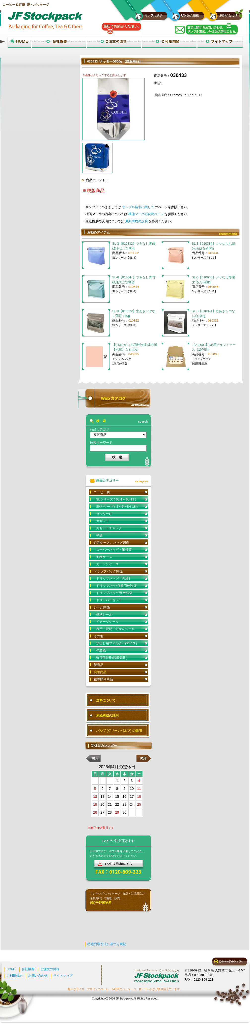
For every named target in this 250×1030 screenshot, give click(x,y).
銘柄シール (104, 614)
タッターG (103, 514)
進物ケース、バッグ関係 (111, 542)
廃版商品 (100, 672)
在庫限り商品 (103, 679)
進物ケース (104, 557)
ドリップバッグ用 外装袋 (114, 593)
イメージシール (107, 622)
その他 (98, 636)
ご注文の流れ (49, 969)
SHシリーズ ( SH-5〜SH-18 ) (117, 506)
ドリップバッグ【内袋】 (114, 578)
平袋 (99, 535)
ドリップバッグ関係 (108, 571)
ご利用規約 (14, 975)
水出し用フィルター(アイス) (116, 643)
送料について (105, 700)
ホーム (19, 42)
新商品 (98, 665)
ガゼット (102, 521)
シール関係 (102, 607)
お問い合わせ (38, 975)
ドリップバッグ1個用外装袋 (116, 586)
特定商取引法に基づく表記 (106, 944)
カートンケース (107, 564)
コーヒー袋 (102, 492)
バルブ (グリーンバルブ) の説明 (119, 730)
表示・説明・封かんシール (115, 629)
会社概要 (28, 969)
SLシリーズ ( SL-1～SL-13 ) (116, 499)
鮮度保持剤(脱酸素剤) (111, 658)
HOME (11, 969)
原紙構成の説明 (137, 221)
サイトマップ (63, 975)
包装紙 (101, 650)
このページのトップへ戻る (230, 962)
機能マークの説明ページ (146, 214)
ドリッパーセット (109, 600)
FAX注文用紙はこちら (118, 863)
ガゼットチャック (109, 528)
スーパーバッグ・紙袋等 (114, 550)
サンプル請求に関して (138, 207)
